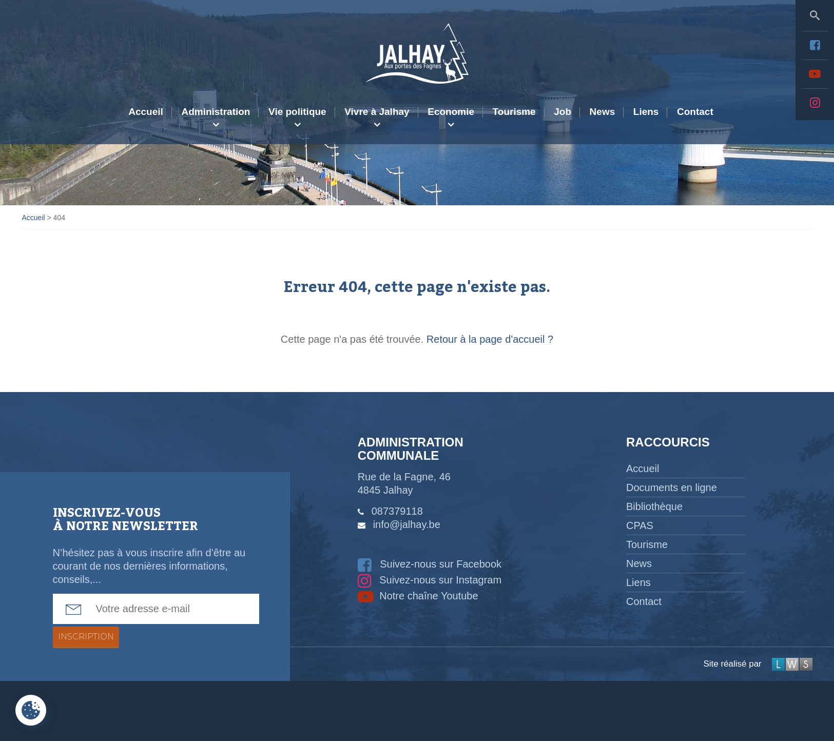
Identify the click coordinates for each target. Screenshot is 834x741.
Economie (451, 111)
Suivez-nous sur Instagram (429, 580)
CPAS (639, 525)
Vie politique (297, 111)
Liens (646, 111)
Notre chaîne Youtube (418, 595)
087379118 (397, 511)
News (602, 111)
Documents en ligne (671, 487)
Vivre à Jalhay (376, 111)
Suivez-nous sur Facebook (429, 564)
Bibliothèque (654, 506)
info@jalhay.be (406, 524)
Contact (695, 111)
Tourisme (514, 111)
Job (562, 111)
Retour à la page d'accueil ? (489, 339)
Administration (215, 111)
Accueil (145, 111)
